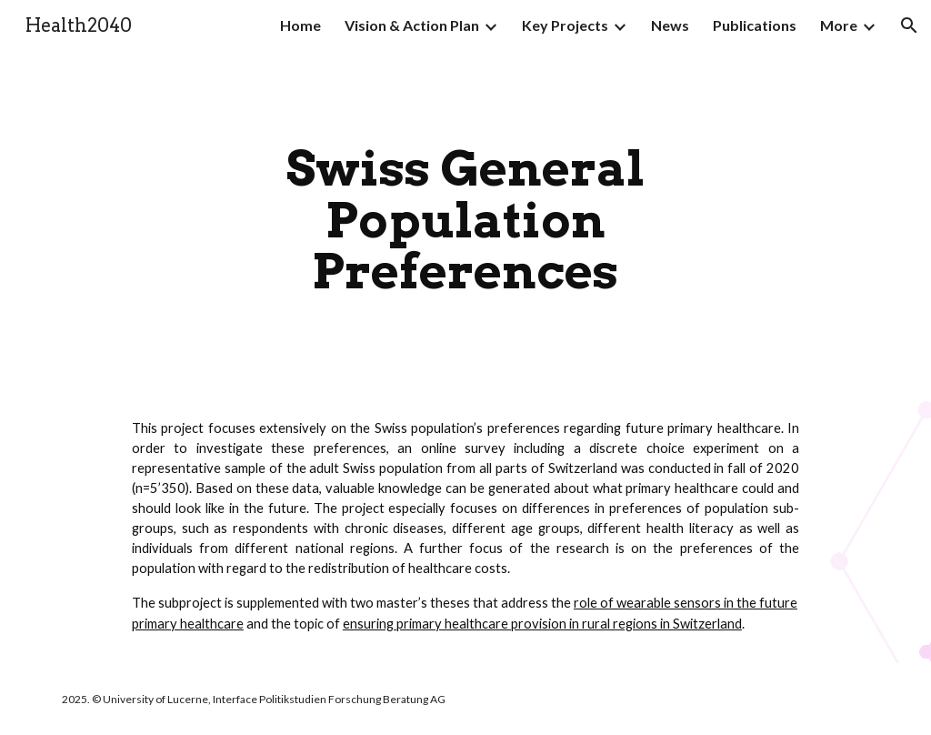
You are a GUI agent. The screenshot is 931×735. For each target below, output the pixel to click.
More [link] (838, 25)
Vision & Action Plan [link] (412, 25)
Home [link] (300, 25)
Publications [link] (754, 25)
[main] (465, 220)
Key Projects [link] (565, 25)
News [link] (670, 25)
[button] (909, 25)
